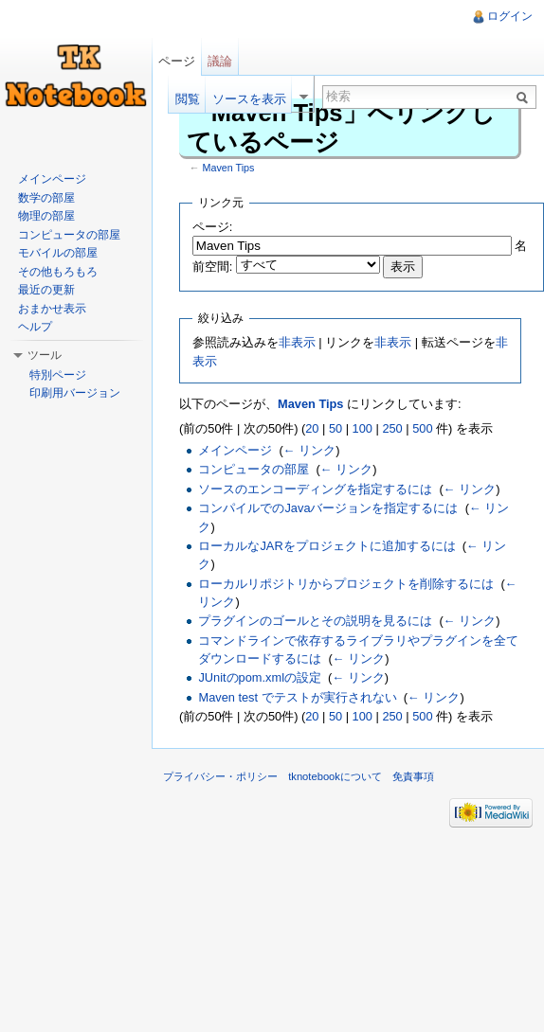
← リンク (309, 450)
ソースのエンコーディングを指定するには (315, 489)
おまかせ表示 (52, 308)
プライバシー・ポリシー (220, 776)
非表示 (297, 342)
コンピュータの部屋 (253, 469)
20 (311, 428)
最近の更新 (46, 289)
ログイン (510, 16)
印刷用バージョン (74, 393)
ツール (44, 355)
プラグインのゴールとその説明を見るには (315, 621)
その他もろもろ (58, 271)
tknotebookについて (335, 776)
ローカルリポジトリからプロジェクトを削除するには (346, 584)
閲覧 (187, 99)
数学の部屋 (46, 198)
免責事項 (413, 776)
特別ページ (57, 375)
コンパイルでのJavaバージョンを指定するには (328, 508)
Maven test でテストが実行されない (297, 697)
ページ (176, 61)
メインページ (235, 450)
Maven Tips (229, 167)
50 (335, 428)
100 (362, 428)
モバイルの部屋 (58, 252)
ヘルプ (35, 326)
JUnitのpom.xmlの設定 (259, 677)
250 (392, 428)
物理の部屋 (46, 215)
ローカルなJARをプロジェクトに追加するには (326, 546)
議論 (220, 61)
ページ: (212, 227)
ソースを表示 (249, 99)
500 (422, 428)
